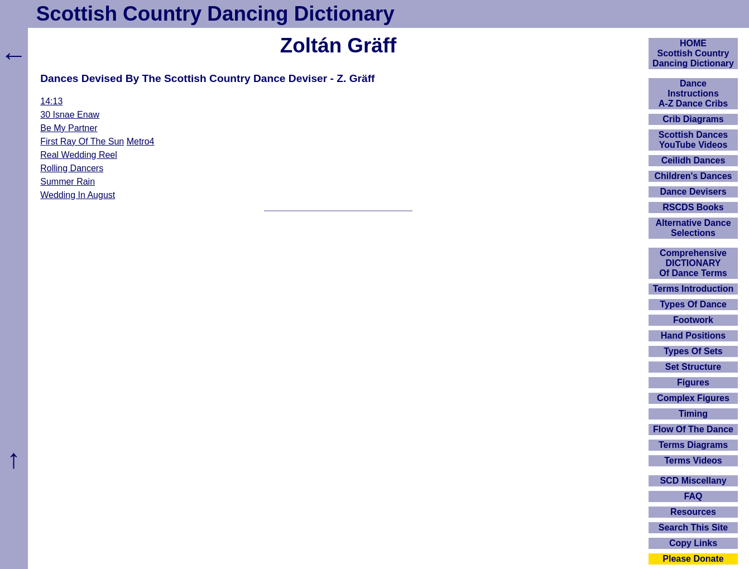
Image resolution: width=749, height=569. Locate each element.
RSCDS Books (692, 207)
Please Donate (692, 558)
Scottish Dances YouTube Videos (693, 140)
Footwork (693, 320)
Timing (693, 413)
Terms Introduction (693, 288)
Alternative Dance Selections (693, 228)
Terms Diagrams (693, 445)
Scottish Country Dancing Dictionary (215, 13)
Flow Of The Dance (693, 429)
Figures (693, 382)
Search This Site (693, 527)
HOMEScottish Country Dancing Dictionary (693, 53)
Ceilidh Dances (693, 160)
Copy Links (693, 543)
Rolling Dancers (71, 168)
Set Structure (693, 367)
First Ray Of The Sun (82, 141)
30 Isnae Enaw (69, 114)
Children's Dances (693, 176)
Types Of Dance (693, 304)
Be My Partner (68, 128)
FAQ (693, 496)
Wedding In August (77, 195)
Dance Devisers (693, 191)
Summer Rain (67, 181)
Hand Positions (693, 335)
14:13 (51, 101)
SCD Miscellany (693, 480)
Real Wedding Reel (78, 155)
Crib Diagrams (692, 119)
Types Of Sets (693, 351)
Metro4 (141, 141)
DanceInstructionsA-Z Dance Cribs (693, 93)
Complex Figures (693, 398)
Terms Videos (693, 460)
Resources (693, 512)
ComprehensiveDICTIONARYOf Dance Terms (693, 263)
